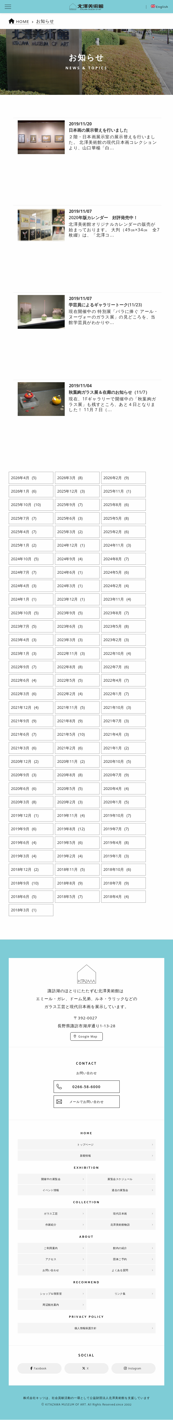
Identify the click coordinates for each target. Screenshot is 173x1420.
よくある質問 (120, 1270)
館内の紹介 (120, 1248)
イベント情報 (51, 1190)
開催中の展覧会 (51, 1179)
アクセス (51, 1259)
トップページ (85, 1144)
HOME (23, 21)
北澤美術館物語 (120, 1224)
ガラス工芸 (51, 1213)
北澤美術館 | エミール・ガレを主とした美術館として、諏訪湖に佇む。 (86, 6)
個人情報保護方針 (85, 1328)
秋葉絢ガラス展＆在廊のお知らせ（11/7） (109, 392)
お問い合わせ (51, 1270)
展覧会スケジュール (120, 1179)
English (159, 6)
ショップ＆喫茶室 (51, 1293)
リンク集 (120, 1293)
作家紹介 (51, 1224)
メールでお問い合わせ (86, 1101)
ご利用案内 (51, 1248)
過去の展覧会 (120, 1190)
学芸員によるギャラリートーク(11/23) (105, 305)
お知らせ (46, 21)
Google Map (87, 1036)
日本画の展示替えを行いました (98, 130)
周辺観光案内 (51, 1304)
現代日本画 (120, 1213)
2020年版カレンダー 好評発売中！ (103, 217)
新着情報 (85, 1155)
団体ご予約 (120, 1259)
